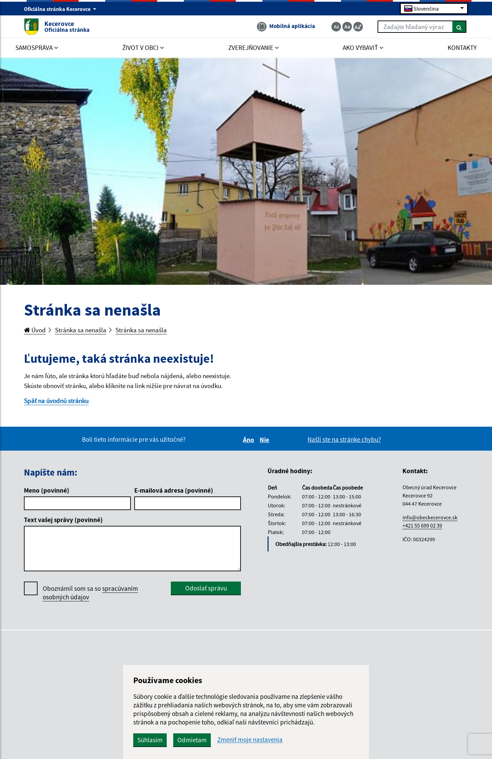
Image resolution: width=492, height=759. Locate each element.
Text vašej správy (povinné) (63, 520)
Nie (265, 440)
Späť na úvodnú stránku (56, 401)
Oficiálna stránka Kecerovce (60, 8)
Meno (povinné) (46, 490)
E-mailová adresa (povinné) (173, 490)
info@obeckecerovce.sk (429, 517)
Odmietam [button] (192, 740)
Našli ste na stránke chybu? (344, 439)
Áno (249, 440)
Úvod (35, 330)
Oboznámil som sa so (90, 592)
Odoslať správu (206, 588)
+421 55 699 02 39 (422, 525)
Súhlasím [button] (150, 740)
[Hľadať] (459, 27)
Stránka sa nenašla (80, 330)
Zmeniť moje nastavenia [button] (250, 739)
